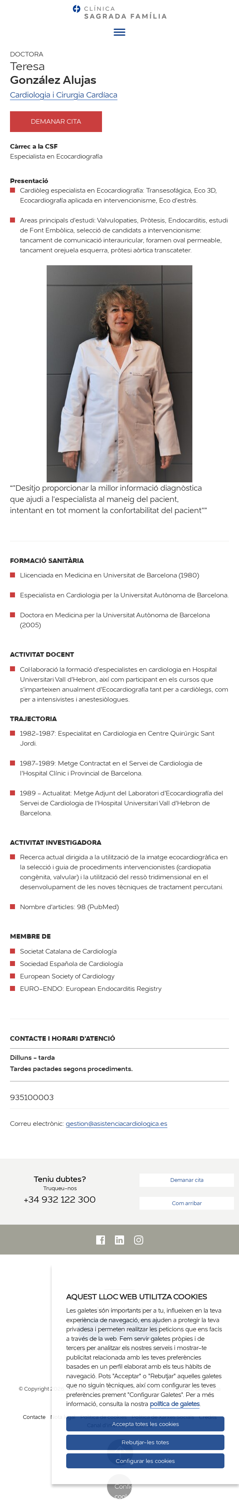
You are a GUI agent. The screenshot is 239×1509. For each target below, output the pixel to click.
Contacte (34, 1417)
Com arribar (187, 1203)
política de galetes (174, 1404)
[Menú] (119, 34)
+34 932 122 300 (60, 1199)
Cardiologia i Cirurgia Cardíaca (63, 95)
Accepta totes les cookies (145, 1424)
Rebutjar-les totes (145, 1442)
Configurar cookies (123, 1490)
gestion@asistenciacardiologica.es (116, 1123)
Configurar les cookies (145, 1461)
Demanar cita (64, 121)
